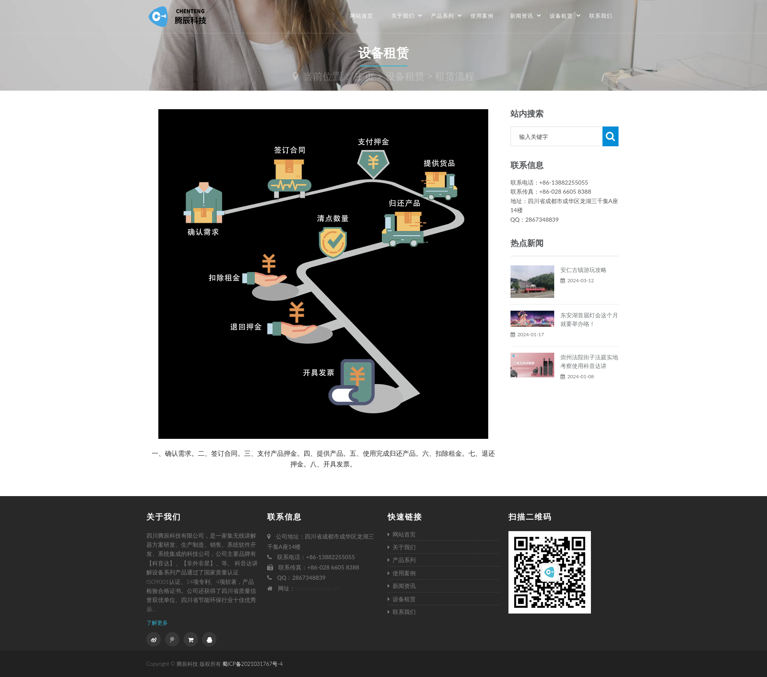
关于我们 (407, 15)
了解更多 (157, 622)
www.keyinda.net (317, 588)
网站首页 (361, 15)
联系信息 (284, 516)
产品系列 (446, 15)
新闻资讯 (525, 15)
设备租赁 (565, 15)
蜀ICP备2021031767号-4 (252, 664)
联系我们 (600, 15)
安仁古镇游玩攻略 (583, 289)
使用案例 (482, 15)
